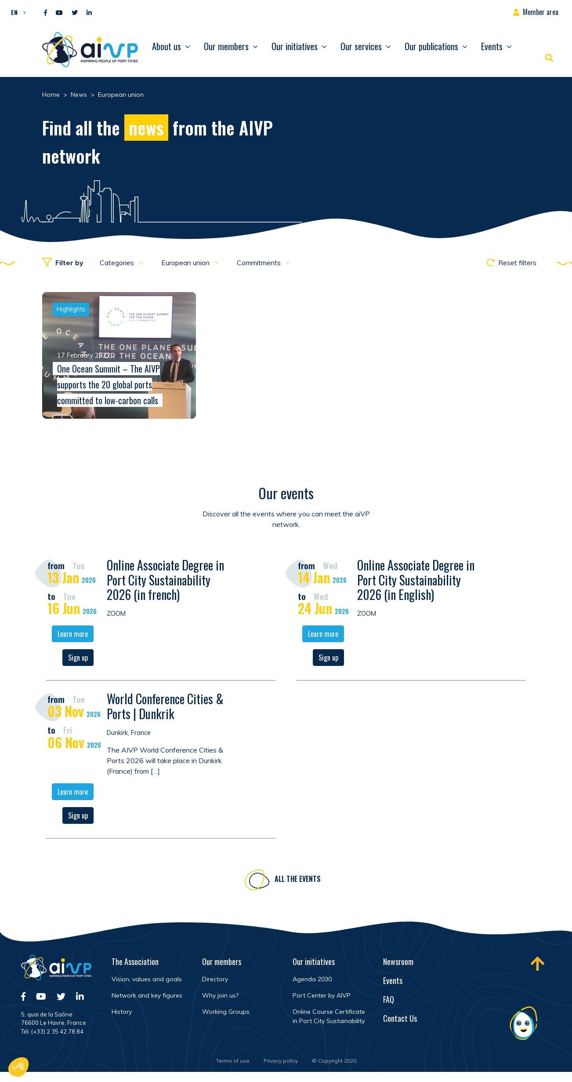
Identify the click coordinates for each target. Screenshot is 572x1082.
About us (166, 46)
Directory (215, 979)
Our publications (431, 46)
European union (186, 262)
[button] (16, 12)
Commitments (259, 262)
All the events (298, 880)
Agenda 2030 (312, 979)
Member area (540, 12)
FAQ (388, 999)
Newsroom (398, 961)
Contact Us (400, 1018)
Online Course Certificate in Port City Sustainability (329, 1016)
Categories (118, 262)
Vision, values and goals (147, 979)
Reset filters (511, 262)
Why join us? (220, 995)
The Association (135, 961)
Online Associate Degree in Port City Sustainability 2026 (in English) (415, 581)
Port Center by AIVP (322, 995)
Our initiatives (295, 46)
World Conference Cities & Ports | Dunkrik (165, 707)
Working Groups (226, 1012)
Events (492, 46)
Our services (361, 46)
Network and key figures (147, 995)
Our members (226, 46)
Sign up (78, 659)
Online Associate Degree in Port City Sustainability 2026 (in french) (165, 581)
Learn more (73, 635)
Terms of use (233, 1060)
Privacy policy (281, 1060)
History (122, 1012)
